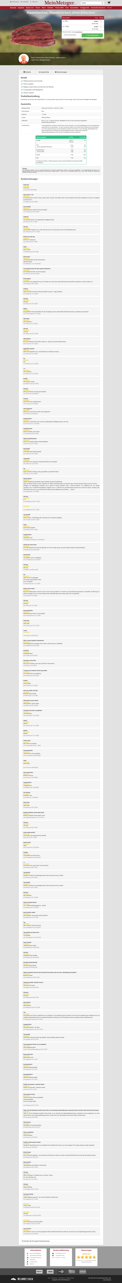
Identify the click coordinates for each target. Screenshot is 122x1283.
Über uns (34, 1)
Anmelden (24, 1)
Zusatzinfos (44, 72)
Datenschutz (61, 1278)
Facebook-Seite (32, 1261)
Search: (80, 2)
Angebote (21, 7)
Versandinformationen (34, 1257)
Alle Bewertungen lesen (86, 1262)
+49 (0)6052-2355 (58, 1255)
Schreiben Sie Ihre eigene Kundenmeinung (35, 1241)
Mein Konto (14, 1)
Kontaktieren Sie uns (59, 1253)
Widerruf (30, 1264)
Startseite (13, 7)
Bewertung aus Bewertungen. (86, 1260)
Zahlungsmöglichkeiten (34, 1255)
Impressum (54, 1278)
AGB (49, 1278)
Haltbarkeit (31, 1259)
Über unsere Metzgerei (34, 1253)
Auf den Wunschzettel (70, 35)
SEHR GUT (86, 1254)
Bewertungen (61, 72)
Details (27, 72)
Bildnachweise (70, 1278)
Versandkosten (78, 32)
